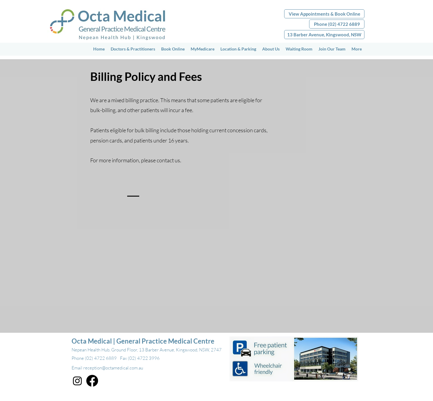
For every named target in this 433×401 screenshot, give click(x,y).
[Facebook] (92, 381)
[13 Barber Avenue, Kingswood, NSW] (324, 34)
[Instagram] (77, 381)
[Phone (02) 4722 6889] (336, 24)
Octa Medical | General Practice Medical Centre (143, 341)
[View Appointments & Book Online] (324, 13)
